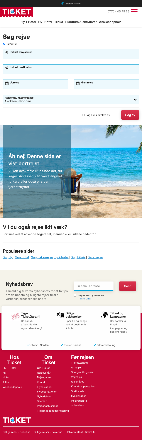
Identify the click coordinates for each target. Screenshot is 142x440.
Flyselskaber (44, 387)
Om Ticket (43, 368)
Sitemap (42, 401)
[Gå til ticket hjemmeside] (16, 11)
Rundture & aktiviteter (81, 21)
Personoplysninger (48, 406)
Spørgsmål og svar (82, 372)
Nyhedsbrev (44, 396)
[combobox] (73, 55)
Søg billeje (78, 257)
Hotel (48, 21)
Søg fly (130, 114)
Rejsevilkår (43, 372)
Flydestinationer (47, 391)
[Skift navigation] (134, 11)
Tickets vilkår (84, 299)
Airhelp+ (76, 367)
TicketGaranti (79, 362)
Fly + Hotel (28, 21)
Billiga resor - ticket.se (16, 432)
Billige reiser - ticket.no (48, 432)
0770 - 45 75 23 (118, 11)
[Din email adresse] (94, 286)
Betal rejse (95, 257)
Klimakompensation (83, 386)
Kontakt (42, 382)
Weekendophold (110, 21)
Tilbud (58, 21)
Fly (40, 21)
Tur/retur (10, 44)
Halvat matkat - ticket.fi (80, 432)
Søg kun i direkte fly (96, 115)
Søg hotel (22, 257)
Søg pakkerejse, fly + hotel (49, 257)
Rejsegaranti (44, 377)
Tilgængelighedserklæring (53, 410)
